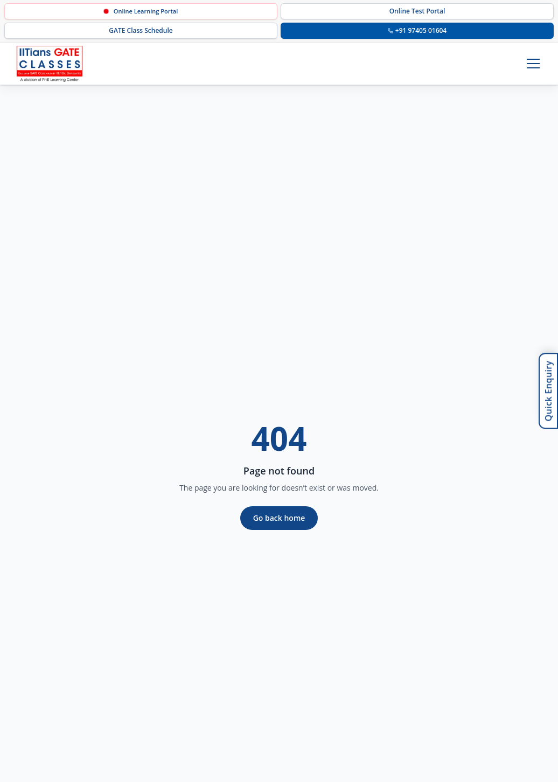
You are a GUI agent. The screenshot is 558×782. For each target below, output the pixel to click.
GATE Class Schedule (140, 30)
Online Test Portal (417, 11)
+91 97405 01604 (417, 30)
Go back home (279, 518)
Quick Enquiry (548, 391)
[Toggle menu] (533, 63)
